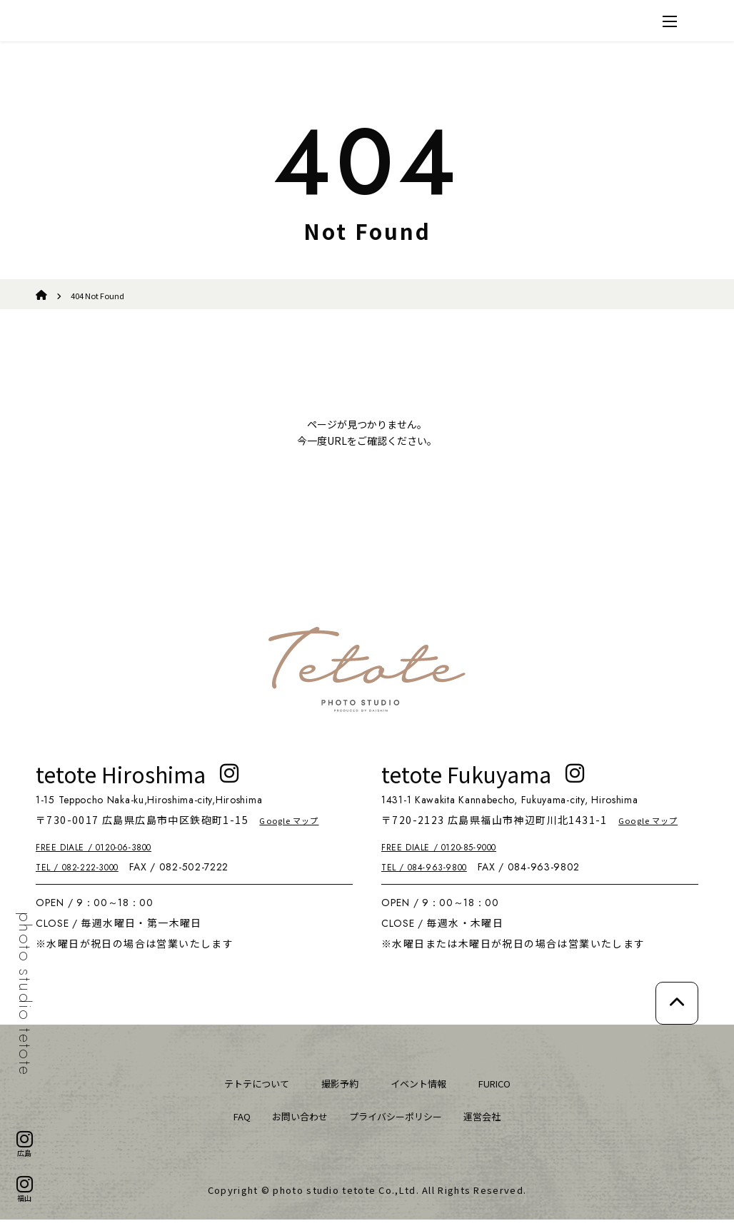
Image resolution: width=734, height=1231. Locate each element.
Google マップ (297, 831)
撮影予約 (337, 1094)
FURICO (506, 1094)
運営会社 (494, 1127)
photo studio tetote (24, 994)
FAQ (228, 1127)
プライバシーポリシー (398, 1127)
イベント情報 (423, 1094)
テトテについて (245, 1094)
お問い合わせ (291, 1127)
